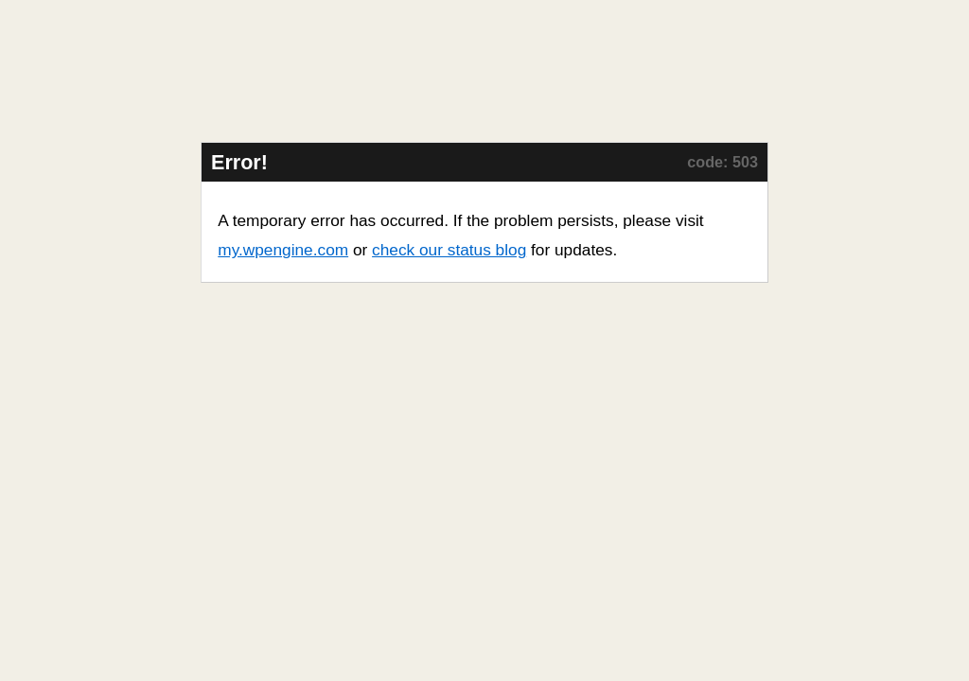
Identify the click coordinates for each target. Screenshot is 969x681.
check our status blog (449, 249)
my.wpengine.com (283, 249)
